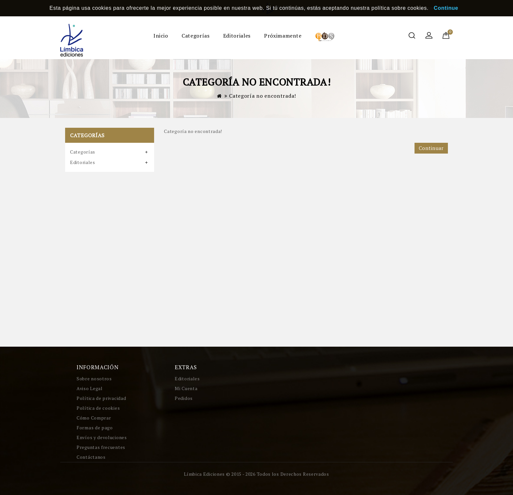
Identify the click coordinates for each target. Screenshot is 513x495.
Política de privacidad (101, 398)
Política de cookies (98, 408)
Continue (446, 8)
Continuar (431, 148)
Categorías (195, 35)
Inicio (160, 35)
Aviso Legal (90, 388)
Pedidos (184, 398)
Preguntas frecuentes (101, 447)
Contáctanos (91, 457)
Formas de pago (95, 427)
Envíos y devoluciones (102, 437)
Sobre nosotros (94, 378)
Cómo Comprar (94, 418)
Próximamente (283, 35)
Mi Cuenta (186, 388)
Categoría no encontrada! (262, 95)
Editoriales (237, 35)
